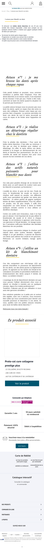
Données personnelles (27, 537)
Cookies (17, 537)
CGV (11, 537)
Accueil (3, 61)
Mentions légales (4, 537)
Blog (8, 61)
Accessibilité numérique (38, 537)
